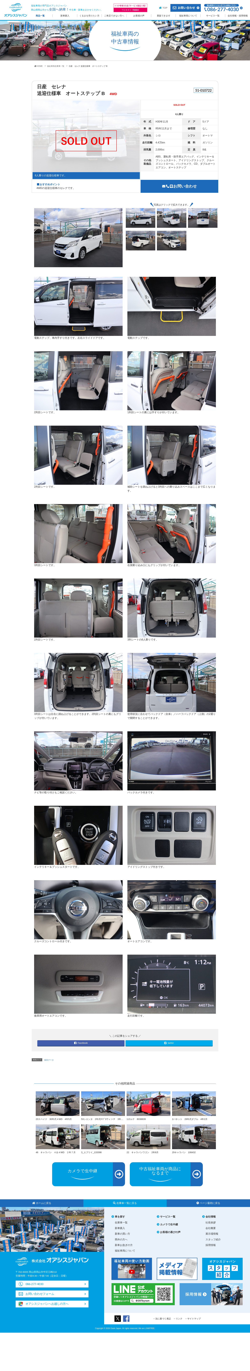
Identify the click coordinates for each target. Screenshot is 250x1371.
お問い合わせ (179, 186)
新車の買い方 (122, 1233)
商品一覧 (40, 16)
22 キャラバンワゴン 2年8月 (142, 1152)
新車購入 (64, 16)
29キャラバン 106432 (184, 1152)
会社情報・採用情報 (238, 16)
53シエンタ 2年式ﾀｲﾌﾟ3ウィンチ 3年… (102, 1119)
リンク (179, 1318)
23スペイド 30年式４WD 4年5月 (54, 1119)
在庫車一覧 (121, 1222)
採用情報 (211, 1245)
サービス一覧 (213, 16)
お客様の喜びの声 (170, 1232)
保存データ (49, 1060)
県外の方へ (121, 1239)
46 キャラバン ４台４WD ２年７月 (56, 1152)
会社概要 (211, 1228)
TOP (164, 7)
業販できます (163, 16)
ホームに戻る (41, 1203)
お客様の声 (138, 16)
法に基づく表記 (163, 1318)
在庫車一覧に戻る (125, 1203)
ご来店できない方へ (114, 16)
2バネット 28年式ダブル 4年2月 (189, 1119)
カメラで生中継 (169, 1224)
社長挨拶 (211, 1222)
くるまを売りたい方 (89, 16)
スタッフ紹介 (213, 1239)
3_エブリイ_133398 (91, 1152)
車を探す (120, 1216)
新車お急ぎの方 (124, 1245)
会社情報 (211, 1216)
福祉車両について (188, 16)
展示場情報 (212, 1233)
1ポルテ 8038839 (136, 1119)
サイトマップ (194, 1318)
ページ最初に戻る (208, 1203)
